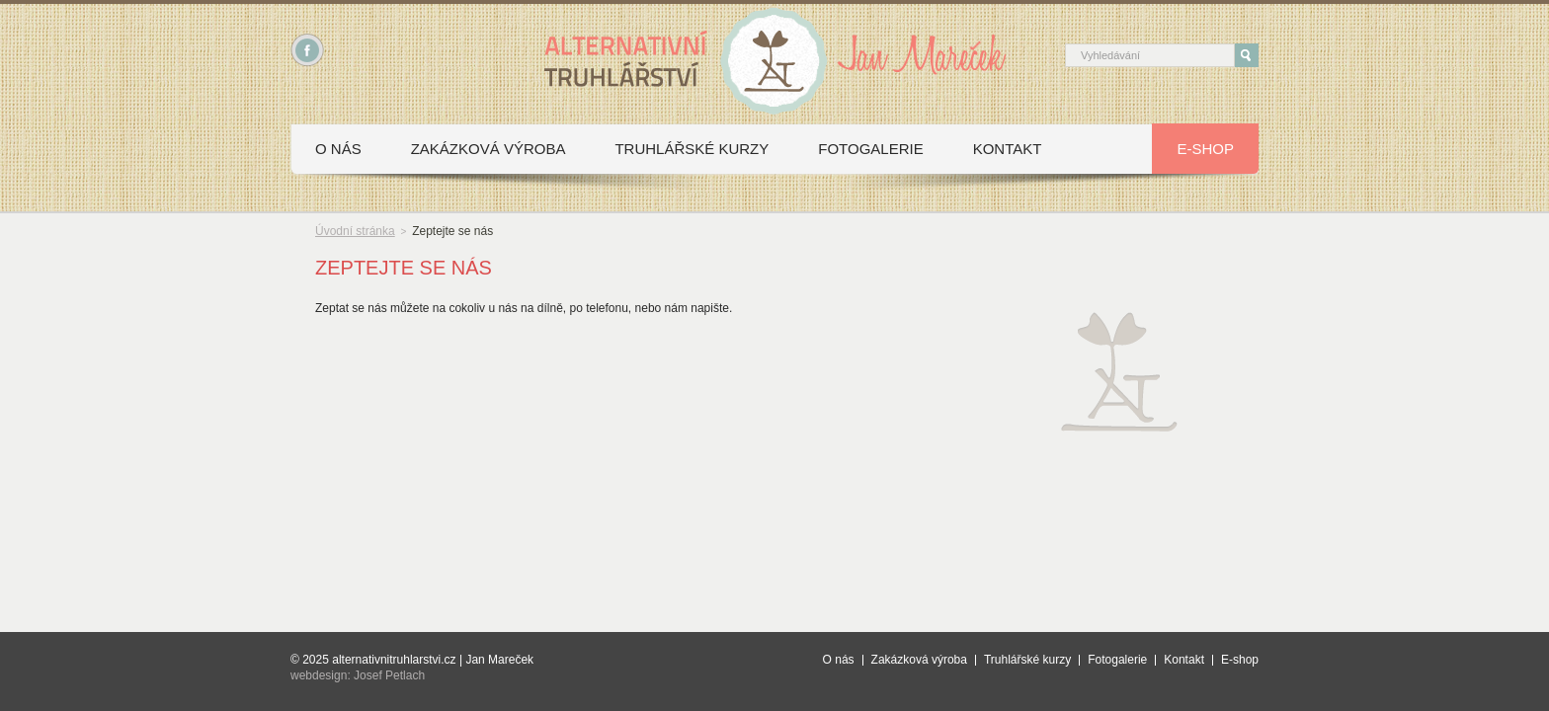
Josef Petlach (389, 675)
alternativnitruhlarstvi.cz (393, 660)
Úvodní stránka (355, 231)
